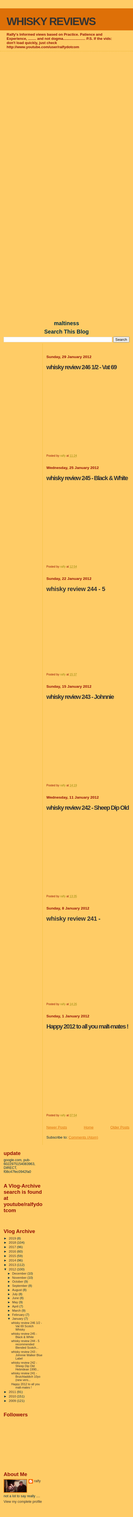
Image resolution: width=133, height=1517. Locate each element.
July (15, 1294)
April (15, 1306)
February (19, 1314)
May (15, 1302)
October (18, 1281)
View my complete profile (23, 1502)
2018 (13, 1242)
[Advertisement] (66, 119)
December (19, 1273)
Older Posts (119, 1127)
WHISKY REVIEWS (51, 21)
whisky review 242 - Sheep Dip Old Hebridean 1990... (25, 1366)
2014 (13, 1260)
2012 (13, 1269)
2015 (13, 1256)
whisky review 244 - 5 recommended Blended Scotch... (25, 1344)
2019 (13, 1238)
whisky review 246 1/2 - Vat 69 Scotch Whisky (26, 1326)
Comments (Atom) (83, 1137)
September (20, 1285)
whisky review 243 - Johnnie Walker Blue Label (26, 1355)
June (16, 1298)
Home (89, 1127)
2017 (13, 1247)
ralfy (37, 1481)
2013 (13, 1264)
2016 (13, 1251)
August (17, 1290)
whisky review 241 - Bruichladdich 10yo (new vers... (25, 1377)
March (17, 1310)
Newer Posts (56, 1127)
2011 (13, 1392)
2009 (13, 1400)
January (18, 1318)
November (19, 1277)
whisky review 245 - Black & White (24, 1335)
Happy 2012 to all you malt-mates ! (25, 1385)
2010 (13, 1396)
